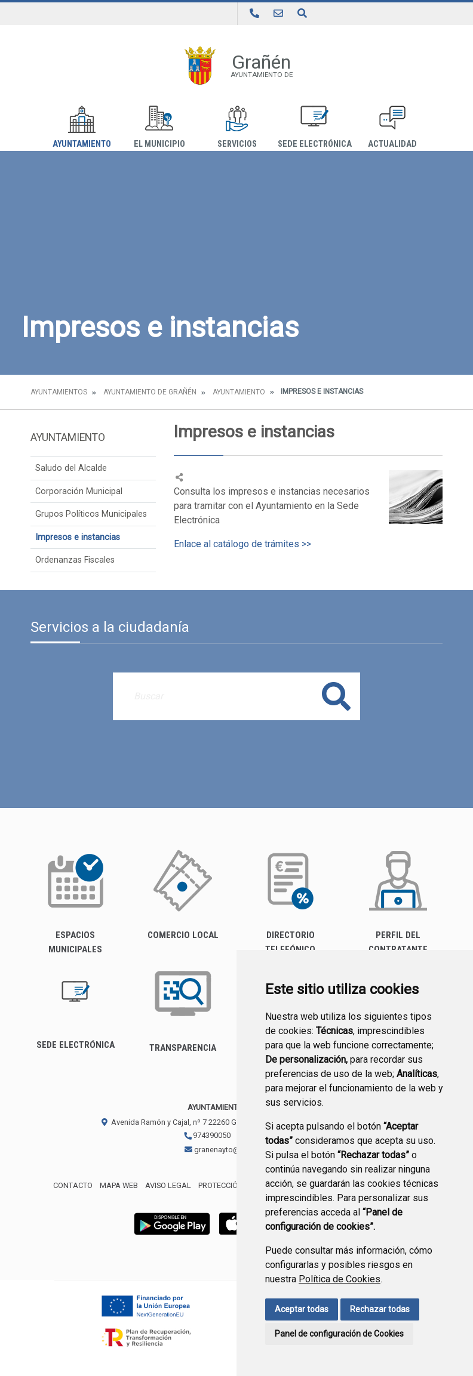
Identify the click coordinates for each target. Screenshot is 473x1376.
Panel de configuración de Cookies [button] (339, 1333)
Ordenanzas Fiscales (75, 560)
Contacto (73, 1185)
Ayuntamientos (58, 392)
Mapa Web (119, 1185)
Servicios (237, 127)
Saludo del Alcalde (71, 468)
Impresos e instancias (77, 537)
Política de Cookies (339, 1279)
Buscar (336, 696)
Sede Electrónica (315, 127)
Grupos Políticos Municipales (91, 514)
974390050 (207, 1135)
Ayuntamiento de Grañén (149, 392)
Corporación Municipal (78, 491)
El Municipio (159, 127)
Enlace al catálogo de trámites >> (242, 544)
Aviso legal (168, 1185)
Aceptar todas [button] (301, 1309)
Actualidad (392, 127)
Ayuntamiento (82, 127)
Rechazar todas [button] (380, 1309)
